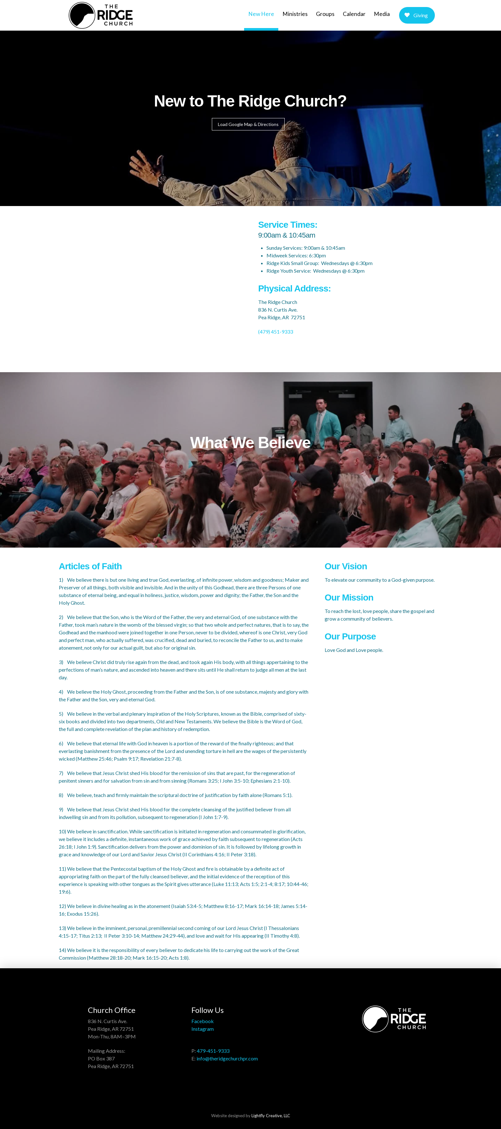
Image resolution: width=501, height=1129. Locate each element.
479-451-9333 (213, 1051)
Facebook (202, 1021)
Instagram (202, 1029)
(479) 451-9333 (275, 331)
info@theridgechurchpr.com (227, 1058)
